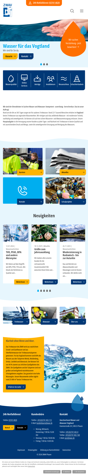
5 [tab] (50, 291)
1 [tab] (41, 65)
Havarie (8, 56)
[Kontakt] (23, 190)
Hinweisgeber (32, 450)
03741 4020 (54, 2)
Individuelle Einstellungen (52, 472)
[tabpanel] (44, 39)
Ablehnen (66, 472)
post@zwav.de (70, 438)
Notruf (7, 427)
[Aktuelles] (65, 161)
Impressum (21, 450)
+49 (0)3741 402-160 (72, 435)
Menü (81, 11)
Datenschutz (66, 450)
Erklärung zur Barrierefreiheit (50, 450)
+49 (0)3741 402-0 (71, 432)
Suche (72, 11)
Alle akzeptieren (79, 472)
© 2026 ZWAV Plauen (44, 454)
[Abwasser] (44, 315)
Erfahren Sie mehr (14, 387)
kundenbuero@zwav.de (44, 423)
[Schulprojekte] (65, 190)
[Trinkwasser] (15, 315)
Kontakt (24, 56)
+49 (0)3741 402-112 (44, 420)
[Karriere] (23, 161)
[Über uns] (72, 315)
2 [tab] (44, 65)
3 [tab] (47, 65)
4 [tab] (47, 291)
